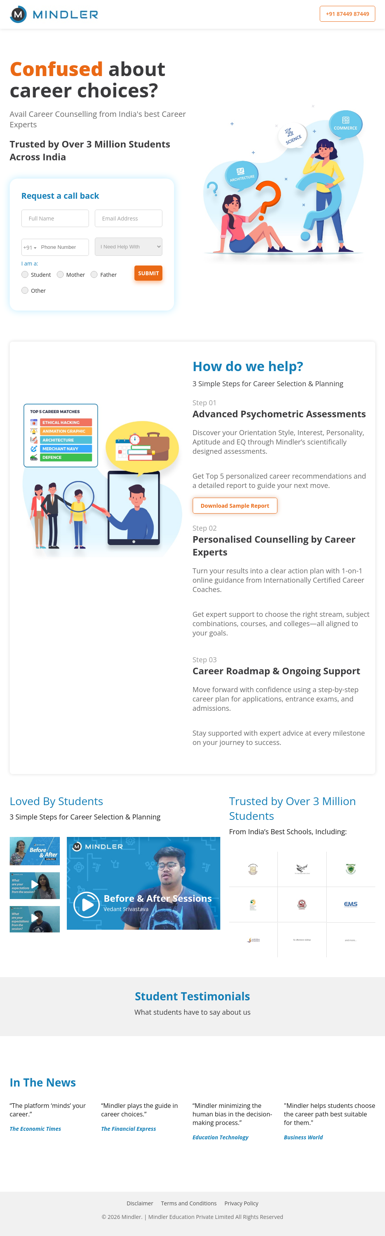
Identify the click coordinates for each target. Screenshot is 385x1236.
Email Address (120, 218)
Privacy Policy (241, 1203)
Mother (71, 274)
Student (36, 274)
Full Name (41, 218)
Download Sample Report (235, 505)
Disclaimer (140, 1203)
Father (104, 274)
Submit (148, 273)
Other (33, 290)
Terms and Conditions (188, 1203)
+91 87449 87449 (347, 13)
